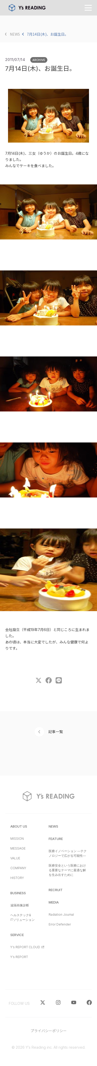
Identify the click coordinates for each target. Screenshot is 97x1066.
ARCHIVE (39, 60)
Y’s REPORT (19, 957)
